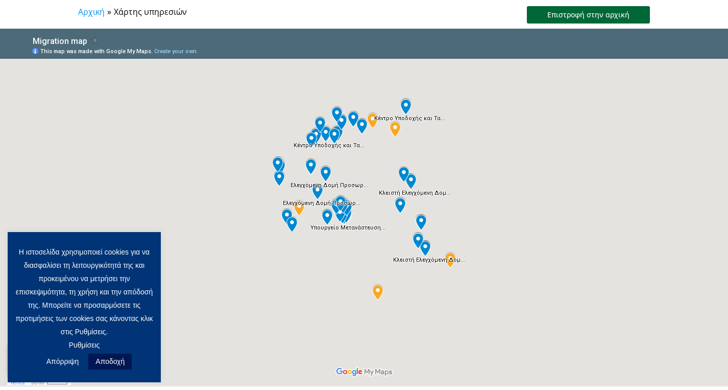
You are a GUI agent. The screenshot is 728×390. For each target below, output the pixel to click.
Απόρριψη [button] (62, 361)
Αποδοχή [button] (110, 361)
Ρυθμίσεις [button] (84, 345)
